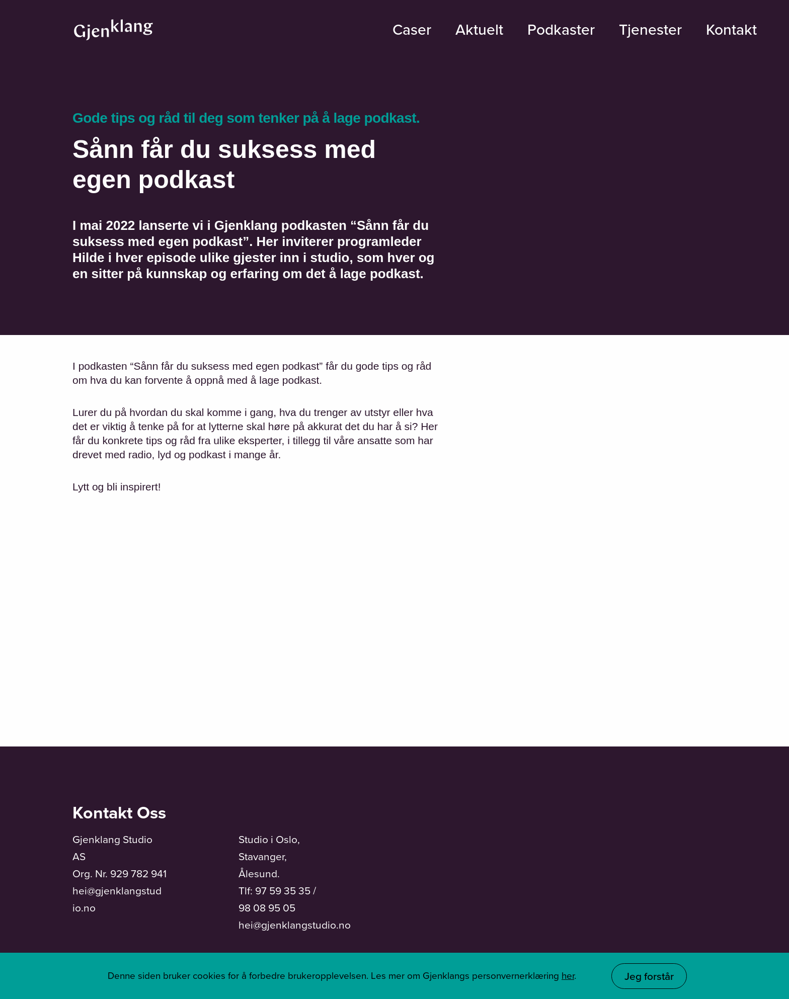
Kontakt (731, 30)
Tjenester (650, 30)
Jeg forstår (649, 976)
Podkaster (561, 30)
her (568, 975)
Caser (411, 30)
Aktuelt (479, 30)
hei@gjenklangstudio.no (295, 925)
